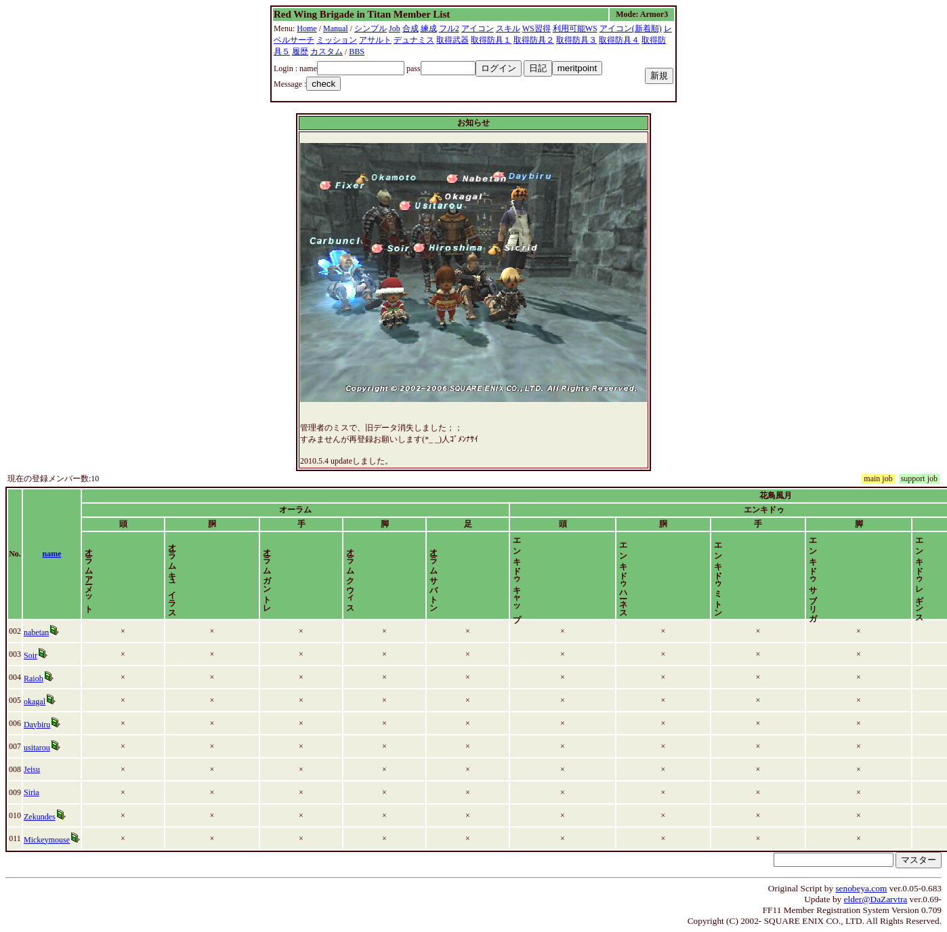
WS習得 (536, 28)
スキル (508, 28)
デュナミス (414, 40)
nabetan (51, 632)
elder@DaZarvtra (876, 899)
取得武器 (452, 40)
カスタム (326, 51)
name (111, 554)
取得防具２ (533, 40)
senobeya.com (861, 888)
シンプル (370, 28)
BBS (356, 51)
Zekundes (55, 817)
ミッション (336, 40)
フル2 (449, 28)
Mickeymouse (62, 840)
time (902, 554)
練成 (429, 28)
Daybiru (52, 724)
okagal (50, 701)
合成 (410, 28)
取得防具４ (619, 40)
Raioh (49, 678)
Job (394, 28)
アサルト (375, 40)
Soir (46, 655)
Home (306, 28)
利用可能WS (575, 28)
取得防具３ (576, 40)
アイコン (477, 28)
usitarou (52, 747)
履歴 (300, 51)
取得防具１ (491, 40)
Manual (335, 28)
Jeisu (47, 769)
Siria (47, 792)
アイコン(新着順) (630, 28)
